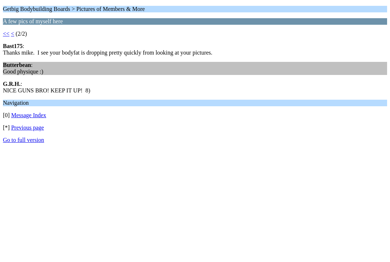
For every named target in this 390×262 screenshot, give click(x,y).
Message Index (28, 115)
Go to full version (23, 140)
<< (6, 34)
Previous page (27, 127)
